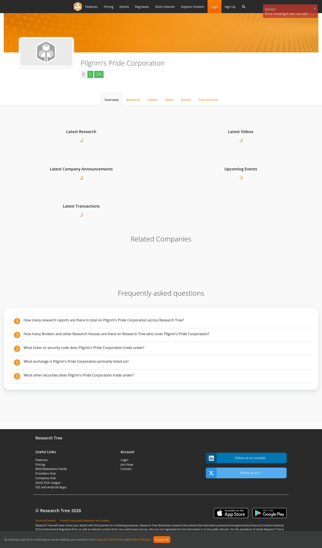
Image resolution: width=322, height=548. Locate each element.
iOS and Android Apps (51, 487)
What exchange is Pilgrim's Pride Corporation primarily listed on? (76, 361)
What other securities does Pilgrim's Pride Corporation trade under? (79, 375)
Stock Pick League (48, 482)
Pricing (40, 464)
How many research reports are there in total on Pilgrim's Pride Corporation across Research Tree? (104, 320)
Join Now (127, 464)
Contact (126, 469)
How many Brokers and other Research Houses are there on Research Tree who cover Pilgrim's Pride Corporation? (116, 333)
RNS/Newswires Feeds (51, 469)
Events (186, 99)
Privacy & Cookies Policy (109, 540)
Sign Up (230, 7)
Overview (111, 99)
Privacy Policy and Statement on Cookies (84, 520)
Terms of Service (140, 540)
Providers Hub (45, 473)
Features (41, 460)
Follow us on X (233, 473)
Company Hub (45, 478)
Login (214, 7)
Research (133, 99)
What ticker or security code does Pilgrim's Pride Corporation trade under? (84, 347)
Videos (153, 99)
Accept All (161, 540)
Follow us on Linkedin (236, 458)
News (169, 99)
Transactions (208, 99)
